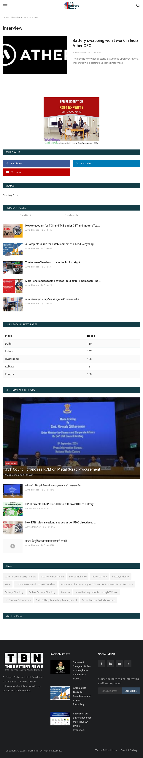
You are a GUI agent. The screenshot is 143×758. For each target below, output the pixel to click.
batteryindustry (121, 576)
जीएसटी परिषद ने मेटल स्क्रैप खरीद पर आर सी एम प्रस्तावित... (54, 485)
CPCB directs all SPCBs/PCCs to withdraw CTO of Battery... (60, 504)
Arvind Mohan (79, 52)
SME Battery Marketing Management (56, 600)
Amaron (65, 592)
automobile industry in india (20, 576)
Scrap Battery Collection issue (98, 600)
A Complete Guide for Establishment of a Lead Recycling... (60, 244)
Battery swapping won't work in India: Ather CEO (105, 43)
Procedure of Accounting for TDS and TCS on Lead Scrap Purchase (97, 584)
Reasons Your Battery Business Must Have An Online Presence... (82, 721)
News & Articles (18, 17)
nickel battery (99, 576)
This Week (25, 215)
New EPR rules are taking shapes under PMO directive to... (60, 522)
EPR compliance (78, 576)
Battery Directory (14, 592)
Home (6, 17)
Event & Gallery (129, 750)
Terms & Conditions (106, 750)
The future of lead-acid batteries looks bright (52, 262)
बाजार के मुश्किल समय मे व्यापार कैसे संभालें (46, 540)
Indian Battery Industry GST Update (35, 584)
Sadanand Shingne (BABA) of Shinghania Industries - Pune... (81, 670)
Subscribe (131, 690)
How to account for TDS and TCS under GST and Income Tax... (62, 225)
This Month (71, 215)
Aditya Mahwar (33, 526)
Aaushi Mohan (32, 508)
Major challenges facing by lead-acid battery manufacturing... (63, 280)
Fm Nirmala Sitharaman (18, 600)
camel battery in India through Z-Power (96, 592)
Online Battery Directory (42, 592)
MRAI (8, 584)
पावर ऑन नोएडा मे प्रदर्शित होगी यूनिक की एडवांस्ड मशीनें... (53, 299)
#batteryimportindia (52, 576)
